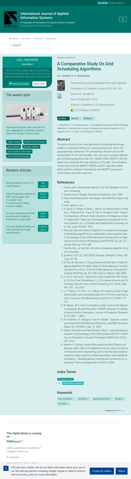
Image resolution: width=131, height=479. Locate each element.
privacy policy (27, 474)
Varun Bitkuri (13, 146)
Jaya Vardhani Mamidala (19, 151)
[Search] (29, 45)
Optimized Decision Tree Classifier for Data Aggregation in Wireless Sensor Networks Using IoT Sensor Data (25, 130)
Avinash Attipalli (31, 146)
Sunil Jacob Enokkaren (18, 156)
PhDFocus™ (15, 441)
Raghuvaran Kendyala (34, 142)
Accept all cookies (101, 471)
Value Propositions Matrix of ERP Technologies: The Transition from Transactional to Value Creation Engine (20, 200)
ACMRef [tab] (62, 118)
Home (15, 38)
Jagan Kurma (13, 142)
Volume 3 (38, 38)
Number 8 (51, 38)
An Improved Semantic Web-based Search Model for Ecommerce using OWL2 (20, 216)
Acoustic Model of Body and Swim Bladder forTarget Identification (20, 229)
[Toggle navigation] (123, 19)
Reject (121, 471)
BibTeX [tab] (74, 118)
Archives (26, 38)
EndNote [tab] (87, 118)
